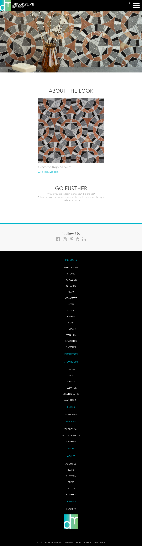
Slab (71, 322)
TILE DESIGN (71, 429)
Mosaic (71, 310)
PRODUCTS (71, 259)
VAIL (71, 375)
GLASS (71, 292)
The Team (71, 476)
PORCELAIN (71, 279)
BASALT (71, 381)
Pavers (71, 316)
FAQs (71, 470)
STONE (71, 273)
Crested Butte (71, 393)
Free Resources (71, 435)
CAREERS (71, 494)
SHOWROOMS (71, 361)
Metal (70, 304)
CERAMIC (71, 285)
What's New (71, 267)
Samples (71, 347)
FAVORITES (71, 341)
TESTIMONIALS (71, 414)
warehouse (71, 400)
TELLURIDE (71, 387)
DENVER (71, 369)
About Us (71, 463)
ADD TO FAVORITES (48, 172)
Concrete (71, 298)
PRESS (71, 482)
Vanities (71, 334)
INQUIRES (71, 509)
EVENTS (71, 488)
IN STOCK (71, 328)
